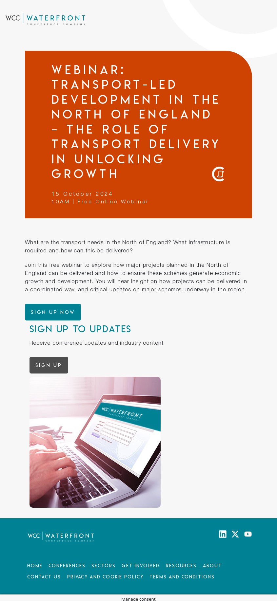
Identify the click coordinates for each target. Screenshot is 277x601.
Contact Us (44, 576)
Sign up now (53, 312)
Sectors (103, 565)
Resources (181, 565)
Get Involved (141, 565)
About (212, 565)
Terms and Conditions (181, 576)
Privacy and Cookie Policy (105, 576)
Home (35, 565)
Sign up (49, 365)
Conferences (67, 565)
